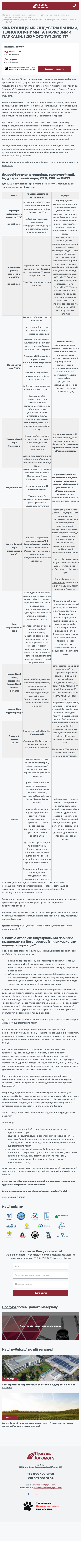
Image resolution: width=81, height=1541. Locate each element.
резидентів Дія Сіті (51, 1106)
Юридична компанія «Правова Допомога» (20, 15)
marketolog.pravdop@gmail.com (48, 1488)
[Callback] (74, 6)
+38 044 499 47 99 (42, 1258)
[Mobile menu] (7, 6)
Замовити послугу (54, 69)
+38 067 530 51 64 (40, 1478)
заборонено (58, 582)
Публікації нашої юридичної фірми (54, 15)
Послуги (9, 1307)
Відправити (40, 1293)
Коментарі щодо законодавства (17, 17)
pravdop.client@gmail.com (44, 1485)
